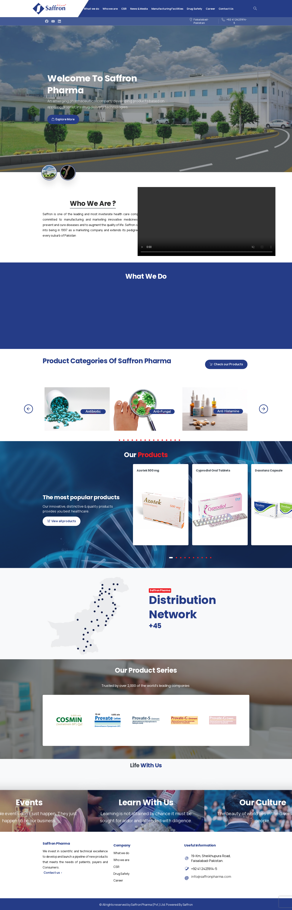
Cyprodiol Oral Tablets (213, 470)
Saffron (188, 905)
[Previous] (28, 408)
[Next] (263, 408)
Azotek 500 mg (148, 470)
